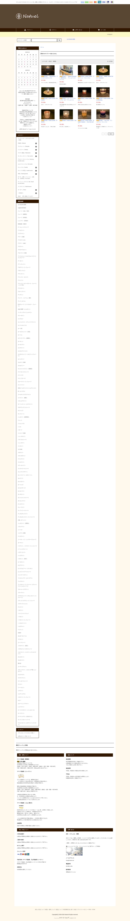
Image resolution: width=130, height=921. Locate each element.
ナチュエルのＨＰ (83, 846)
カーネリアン (21, 344)
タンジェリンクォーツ (23, 497)
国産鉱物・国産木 (22, 224)
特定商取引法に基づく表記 (69, 909)
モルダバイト (21, 660)
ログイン (53, 30)
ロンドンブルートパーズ (24, 719)
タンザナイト (21, 494)
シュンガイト (21, 442)
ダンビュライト (21, 500)
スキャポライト (21, 455)
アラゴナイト (21, 288)
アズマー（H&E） (22, 243)
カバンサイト (21, 359)
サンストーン (21, 413)
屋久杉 (19, 663)
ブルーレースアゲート (23, 589)
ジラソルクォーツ (22, 439)
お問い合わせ (77, 30)
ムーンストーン (21, 642)
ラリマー (20, 684)
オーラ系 (20, 328)
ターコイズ (20, 484)
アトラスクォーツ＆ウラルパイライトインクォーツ (27, 257)
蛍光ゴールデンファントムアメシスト (27, 388)
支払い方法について (40, 909)
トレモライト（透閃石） (24, 523)
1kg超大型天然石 (22, 207)
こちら (30, 103)
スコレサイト (21, 459)
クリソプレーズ (21, 378)
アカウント (28, 30)
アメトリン (20, 280)
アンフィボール (21, 301)
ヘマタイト (20, 616)
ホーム (42, 47)
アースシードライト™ (23, 227)
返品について (59, 909)
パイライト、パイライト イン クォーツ (27, 546)
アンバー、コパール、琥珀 (24, 298)
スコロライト (21, 462)
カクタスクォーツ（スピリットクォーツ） (27, 355)
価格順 (50, 61)
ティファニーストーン (23, 510)
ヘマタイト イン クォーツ (24, 620)
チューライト (21, 507)
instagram (109, 34)
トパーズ (20, 529)
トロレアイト (21, 526)
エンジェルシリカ (22, 325)
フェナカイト (21, 581)
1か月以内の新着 (71, 39)
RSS (90, 909)
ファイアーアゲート (23, 575)
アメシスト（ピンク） (23, 277)
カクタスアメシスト (23, 351)
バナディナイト (21, 552)
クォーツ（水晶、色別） (24, 211)
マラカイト (20, 639)
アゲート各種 (21, 236)
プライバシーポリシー (82, 909)
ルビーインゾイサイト (23, 703)
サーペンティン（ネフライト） (25, 404)
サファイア (20, 410)
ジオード (20, 430)
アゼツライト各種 (22, 253)
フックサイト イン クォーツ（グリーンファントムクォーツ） (27, 585)
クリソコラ (20, 375)
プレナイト (20, 607)
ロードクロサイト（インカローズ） (26, 710)
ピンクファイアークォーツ (24, 571)
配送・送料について (50, 909)
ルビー (19, 700)
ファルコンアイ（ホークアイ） (25, 578)
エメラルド (20, 318)
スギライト (20, 452)
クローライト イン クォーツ (24, 381)
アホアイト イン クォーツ (24, 267)
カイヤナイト (21, 347)
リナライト (20, 690)
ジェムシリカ (21, 423)
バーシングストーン (23, 549)
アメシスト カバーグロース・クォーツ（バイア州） (27, 284)
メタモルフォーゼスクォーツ (25, 649)
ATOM (93, 909)
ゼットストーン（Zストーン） (25, 475)
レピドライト (21, 706)
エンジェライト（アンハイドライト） (27, 322)
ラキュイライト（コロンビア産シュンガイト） (27, 670)
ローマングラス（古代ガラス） (25, 716)
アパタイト (20, 261)
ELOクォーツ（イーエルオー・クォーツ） (27, 305)
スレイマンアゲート (23, 471)
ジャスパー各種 (21, 433)
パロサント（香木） (23, 558)
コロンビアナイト (22, 401)
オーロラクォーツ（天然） (24, 331)
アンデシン (20, 294)
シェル (19, 426)
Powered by (65, 918)
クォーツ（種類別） (23, 214)
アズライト (20, 246)
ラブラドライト (21, 677)
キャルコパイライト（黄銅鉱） (25, 368)
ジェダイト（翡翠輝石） (24, 417)
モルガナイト (21, 657)
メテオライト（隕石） (23, 645)
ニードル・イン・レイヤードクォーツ (27, 539)
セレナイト (20, 478)
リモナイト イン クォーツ (24, 697)
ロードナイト (21, 713)
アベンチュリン (21, 264)
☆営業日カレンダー (27, 116)
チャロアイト (21, 504)
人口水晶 (20, 449)
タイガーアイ (21, 491)
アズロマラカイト (22, 249)
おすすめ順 (44, 61)
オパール (20, 335)
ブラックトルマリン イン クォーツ (26, 600)
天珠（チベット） (22, 520)
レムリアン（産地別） (23, 220)
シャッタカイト (21, 436)
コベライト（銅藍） (23, 397)
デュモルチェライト (23, 513)
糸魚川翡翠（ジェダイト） (24, 309)
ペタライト (20, 610)
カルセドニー (21, 365)
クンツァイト (21, 384)
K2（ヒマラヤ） (22, 391)
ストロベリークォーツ (23, 468)
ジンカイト (20, 446)
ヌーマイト (20, 542)
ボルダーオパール (22, 636)
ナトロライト (21, 536)
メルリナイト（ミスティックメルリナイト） (27, 653)
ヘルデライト (21, 626)
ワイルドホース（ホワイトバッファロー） (27, 723)
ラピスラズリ (21, 674)
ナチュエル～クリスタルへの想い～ (26, 733)
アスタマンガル (21, 240)
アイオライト (21, 230)
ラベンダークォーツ (23, 681)
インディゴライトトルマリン (25, 312)
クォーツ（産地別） (23, 217)
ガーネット (20, 341)
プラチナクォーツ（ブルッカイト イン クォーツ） (27, 596)
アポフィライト (21, 270)
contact (84, 843)
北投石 (19, 632)
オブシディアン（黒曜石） (24, 338)
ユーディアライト (22, 666)
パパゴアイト (21, 555)
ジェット (20, 420)
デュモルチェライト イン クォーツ (26, 517)
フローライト (21, 592)
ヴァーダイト (21, 315)
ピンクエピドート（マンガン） (25, 568)
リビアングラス (21, 694)
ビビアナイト (21, 565)
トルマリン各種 (21, 533)
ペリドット (20, 629)
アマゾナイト (21, 273)
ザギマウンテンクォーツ (24, 407)
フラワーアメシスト (23, 603)
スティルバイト (21, 465)
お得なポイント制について (24, 736)
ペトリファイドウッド (23, 613)
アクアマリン (21, 233)
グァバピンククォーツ (23, 372)
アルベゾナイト (21, 291)
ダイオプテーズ (21, 488)
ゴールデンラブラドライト (24, 394)
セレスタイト (21, 481)
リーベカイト (21, 687)
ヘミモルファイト (22, 623)
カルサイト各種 (21, 362)
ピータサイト (21, 562)
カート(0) (102, 30)
